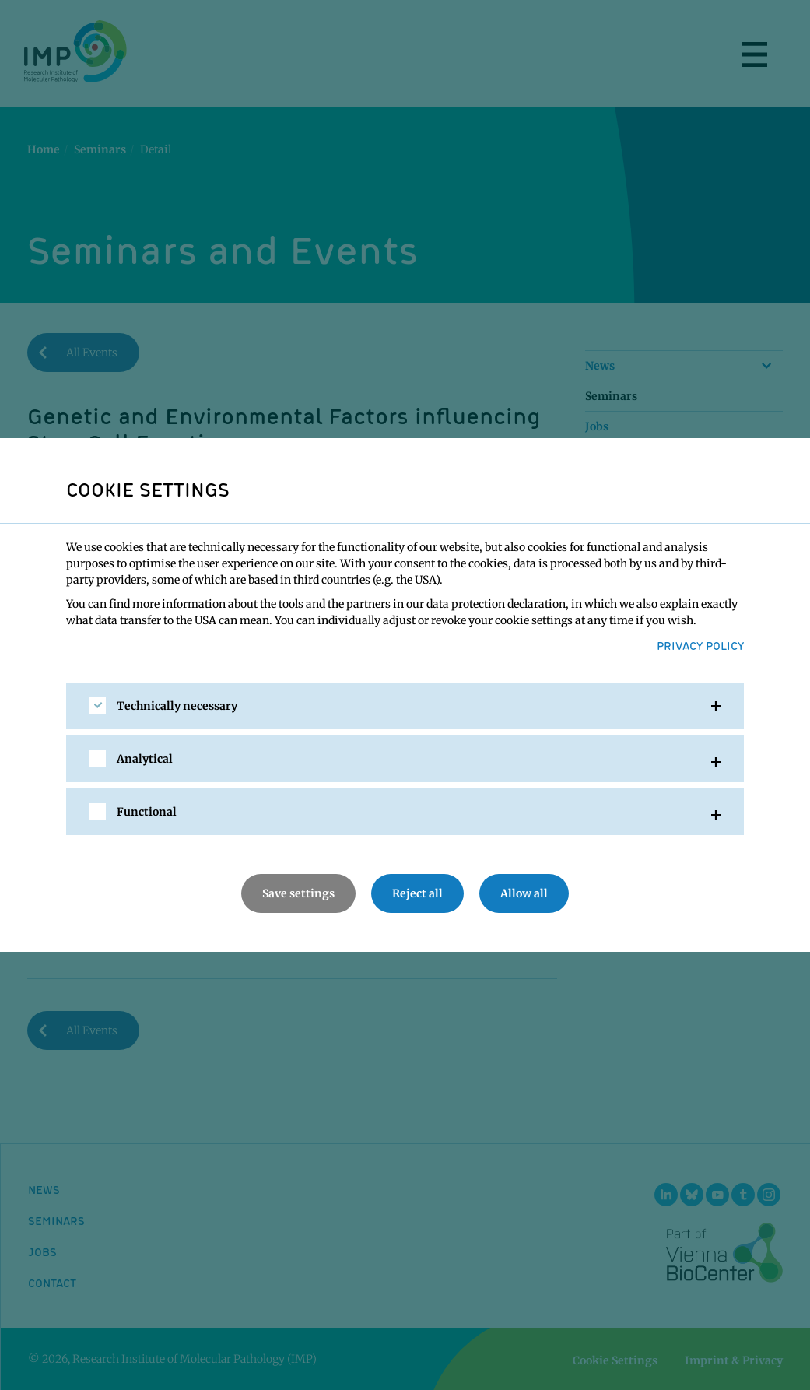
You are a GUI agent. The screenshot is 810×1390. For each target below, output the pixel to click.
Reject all (417, 893)
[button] (405, 706)
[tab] (405, 706)
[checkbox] (97, 705)
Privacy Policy (700, 645)
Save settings (298, 893)
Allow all (524, 893)
